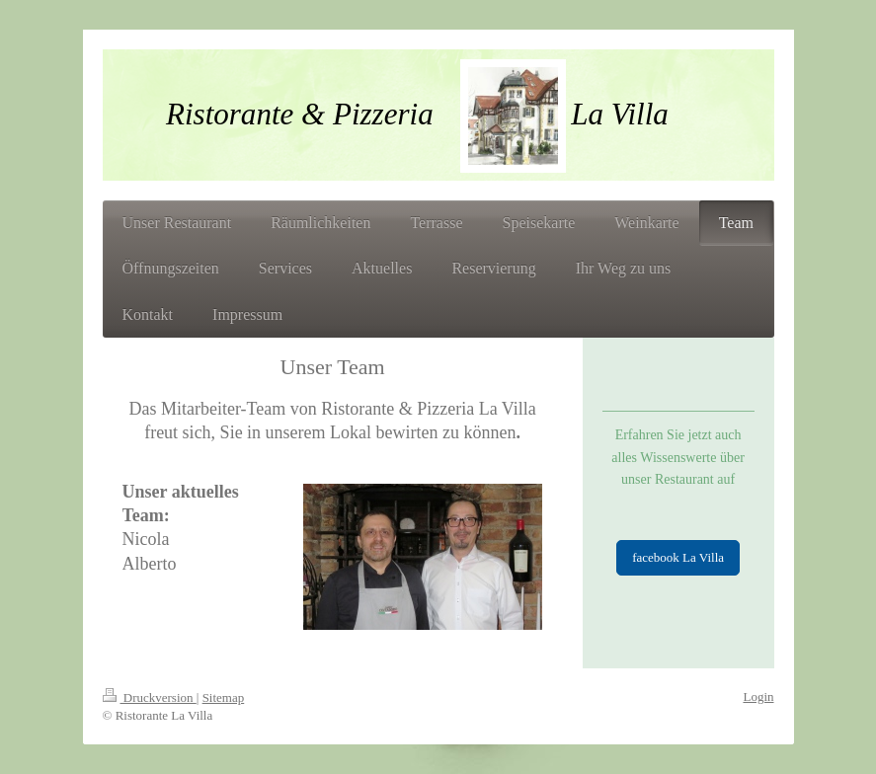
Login (758, 696)
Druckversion (150, 697)
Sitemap (223, 697)
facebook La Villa (678, 557)
